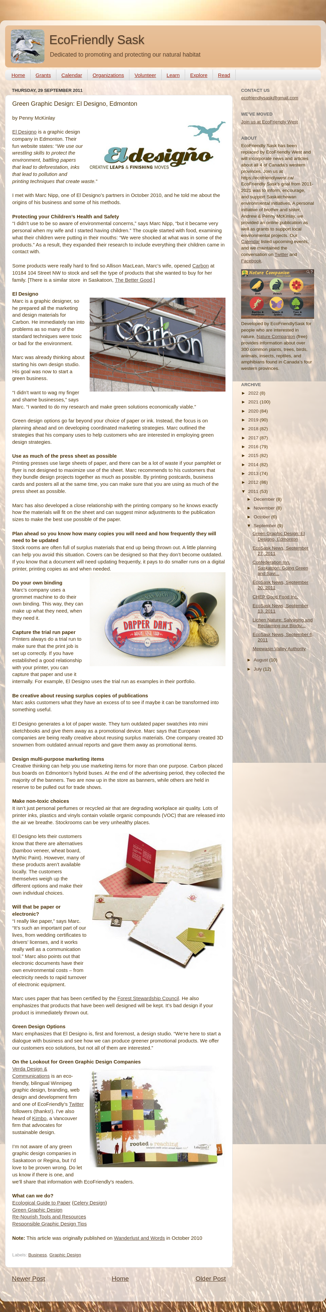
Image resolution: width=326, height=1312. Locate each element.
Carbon (200, 266)
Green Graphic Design (37, 1210)
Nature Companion (276, 336)
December (265, 499)
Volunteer (145, 75)
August (261, 659)
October (262, 516)
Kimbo (39, 1118)
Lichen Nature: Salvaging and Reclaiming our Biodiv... (283, 622)
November (265, 508)
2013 (254, 473)
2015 (254, 455)
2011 (254, 491)
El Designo (24, 132)
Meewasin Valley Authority (279, 648)
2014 (254, 464)
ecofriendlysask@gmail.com (269, 97)
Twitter (76, 1104)
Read (224, 75)
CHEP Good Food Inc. (275, 596)
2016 (254, 446)
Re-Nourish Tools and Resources (49, 1216)
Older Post (211, 1278)
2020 (254, 411)
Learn (173, 75)
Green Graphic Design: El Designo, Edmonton (279, 536)
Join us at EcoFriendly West (269, 121)
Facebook (251, 260)
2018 (254, 428)
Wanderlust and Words (139, 1238)
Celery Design (89, 1203)
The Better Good (133, 280)
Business (37, 1254)
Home (18, 75)
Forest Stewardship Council (148, 998)
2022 (254, 393)
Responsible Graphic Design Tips (49, 1224)
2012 (254, 482)
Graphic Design (65, 1254)
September (265, 525)
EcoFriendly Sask (96, 40)
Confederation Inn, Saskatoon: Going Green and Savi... (280, 568)
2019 (254, 419)
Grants (43, 75)
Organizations (108, 75)
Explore (198, 75)
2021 (254, 401)
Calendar (71, 75)
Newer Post (28, 1278)
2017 (254, 437)
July (258, 669)
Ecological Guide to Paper (41, 1203)
